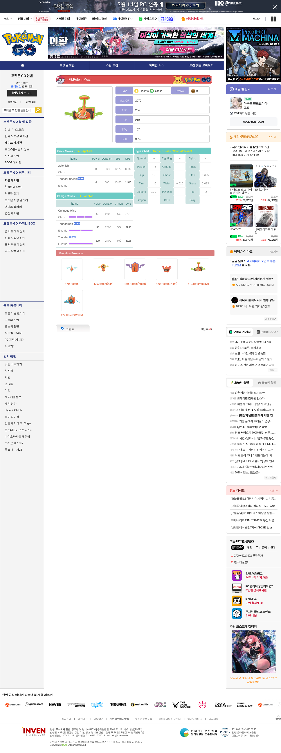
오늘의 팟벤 (12, 326)
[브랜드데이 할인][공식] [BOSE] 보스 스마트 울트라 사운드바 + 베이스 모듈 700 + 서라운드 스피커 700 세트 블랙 (254, 527)
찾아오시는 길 (194, 719)
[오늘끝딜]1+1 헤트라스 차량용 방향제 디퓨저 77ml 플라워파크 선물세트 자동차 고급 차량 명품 (254, 513)
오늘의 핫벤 (12, 319)
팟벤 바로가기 (13, 364)
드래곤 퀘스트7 (14, 443)
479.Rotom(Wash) (72, 315)
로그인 (256, 19)
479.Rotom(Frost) (135, 283)
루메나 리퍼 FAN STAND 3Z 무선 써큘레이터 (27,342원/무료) (254, 520)
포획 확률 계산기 (15, 244)
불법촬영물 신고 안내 (169, 719)
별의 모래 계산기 (15, 231)
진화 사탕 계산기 (15, 237)
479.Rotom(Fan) (103, 283)
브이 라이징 (12, 416)
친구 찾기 (12, 193)
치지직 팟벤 (12, 155)
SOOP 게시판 (13, 162)
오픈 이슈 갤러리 (15, 313)
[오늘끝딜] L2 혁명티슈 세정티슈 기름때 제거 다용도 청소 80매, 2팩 (254, 498)
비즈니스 (82, 719)
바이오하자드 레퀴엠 (17, 436)
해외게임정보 (13, 397)
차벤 (7, 377)
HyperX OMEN (13, 410)
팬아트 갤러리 (13, 206)
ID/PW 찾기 (30, 102)
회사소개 (66, 719)
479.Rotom (71, 283)
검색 (38, 110)
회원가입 (12, 102)
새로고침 (269, 319)
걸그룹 (9, 383)
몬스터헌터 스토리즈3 (18, 429)
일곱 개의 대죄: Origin (18, 423)
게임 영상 (10, 403)
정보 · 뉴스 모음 (14, 129)
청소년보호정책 (143, 719)
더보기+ (272, 89)
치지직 (9, 370)
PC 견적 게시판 (14, 339)
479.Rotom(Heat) (166, 283)
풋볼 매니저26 (13, 449)
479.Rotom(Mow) (198, 283)
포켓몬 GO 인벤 (22, 75)
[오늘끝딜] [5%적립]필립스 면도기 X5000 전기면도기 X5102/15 (254, 505)
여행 (7, 390)
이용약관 (98, 719)
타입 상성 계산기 (15, 251)
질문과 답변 (13, 187)
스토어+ (272, 137)
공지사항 (213, 719)
